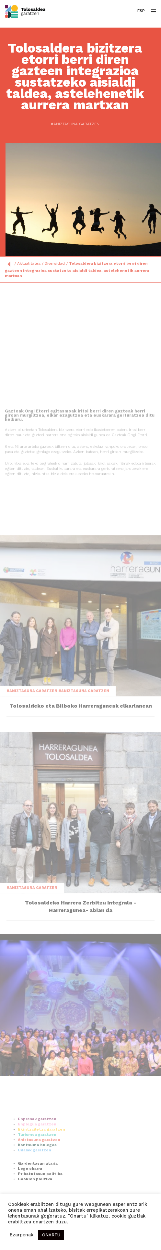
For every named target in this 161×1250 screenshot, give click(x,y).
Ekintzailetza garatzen (41, 1146)
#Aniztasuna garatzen (69, 124)
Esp (141, 11)
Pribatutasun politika (40, 1191)
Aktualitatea (28, 264)
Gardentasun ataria (38, 1181)
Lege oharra (30, 1186)
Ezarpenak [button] (21, 1235)
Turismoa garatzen (37, 1152)
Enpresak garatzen (37, 1136)
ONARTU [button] (51, 1235)
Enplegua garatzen (37, 1141)
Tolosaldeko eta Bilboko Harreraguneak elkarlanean (80, 743)
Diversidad (55, 264)
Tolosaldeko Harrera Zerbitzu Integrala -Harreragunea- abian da (80, 945)
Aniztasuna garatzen (39, 1157)
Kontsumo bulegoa (37, 1162)
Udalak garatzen (34, 1167)
